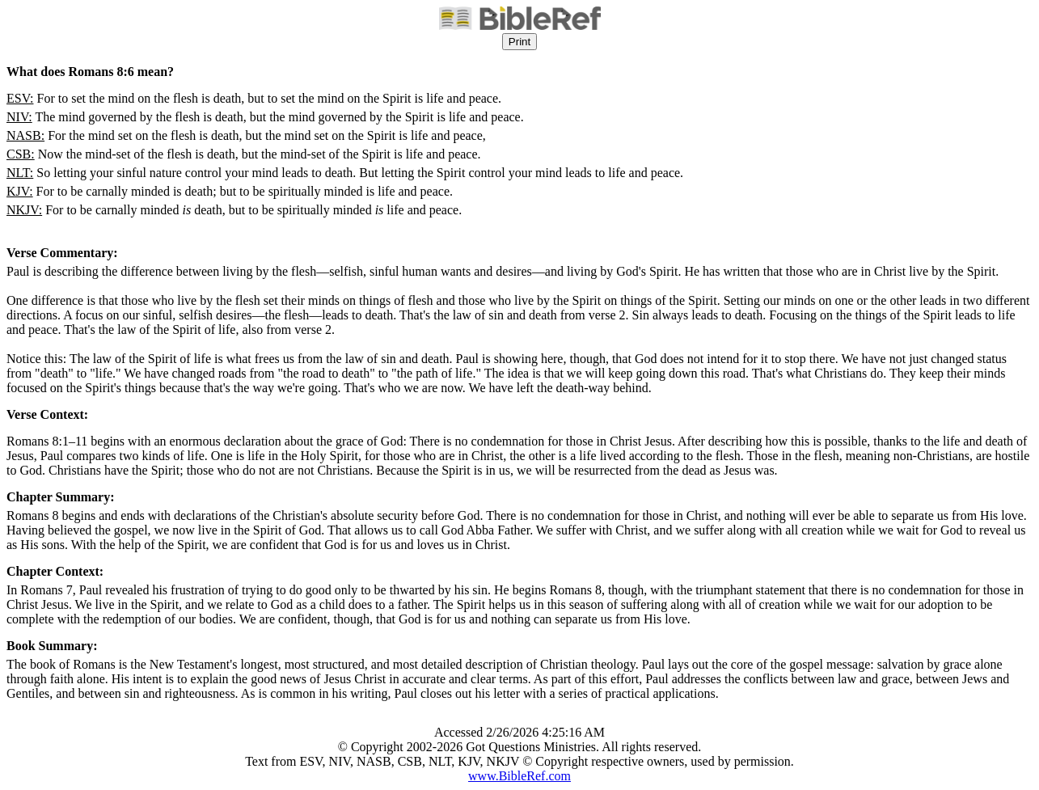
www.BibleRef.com (519, 776)
